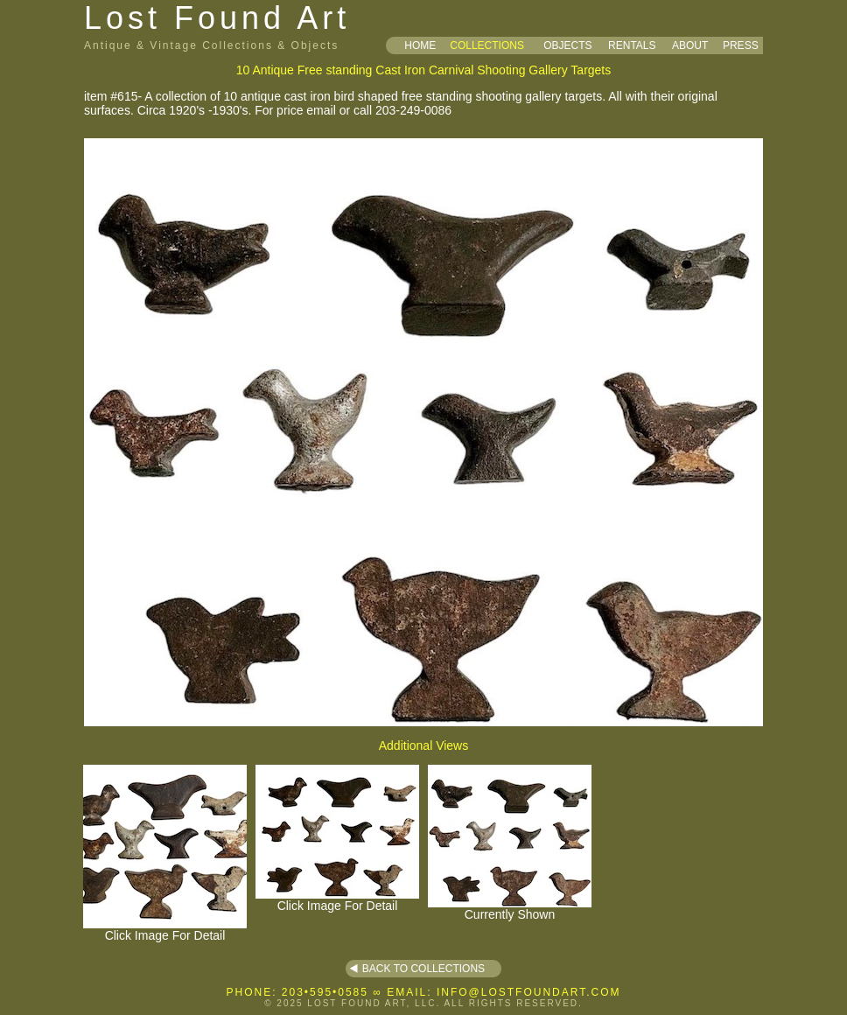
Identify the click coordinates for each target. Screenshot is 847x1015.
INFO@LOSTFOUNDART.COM (529, 992)
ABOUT (690, 45)
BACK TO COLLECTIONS (423, 968)
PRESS (741, 45)
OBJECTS (567, 45)
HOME (420, 45)
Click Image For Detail (165, 929)
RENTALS (631, 45)
